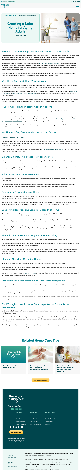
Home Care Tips (12, 15)
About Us (47, 416)
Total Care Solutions (21, 418)
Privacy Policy (11, 460)
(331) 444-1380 (76, 1)
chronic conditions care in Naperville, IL (24, 93)
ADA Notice (10, 455)
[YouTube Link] (16, 427)
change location (11, 1)
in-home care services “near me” (49, 63)
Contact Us (47, 424)
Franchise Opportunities (50, 418)
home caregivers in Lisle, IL (13, 121)
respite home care (30, 273)
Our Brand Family (49, 421)
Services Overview (20, 416)
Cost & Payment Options (35, 424)
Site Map (10, 453)
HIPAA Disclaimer (12, 457)
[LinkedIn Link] (19, 427)
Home (6, 15)
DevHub (15, 466)
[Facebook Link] (13, 427)
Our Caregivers (33, 416)
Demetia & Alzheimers (21, 424)
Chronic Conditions (20, 421)
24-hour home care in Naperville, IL (52, 149)
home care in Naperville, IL (56, 119)
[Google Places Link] (10, 427)
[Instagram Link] (22, 427)
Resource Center (34, 421)
